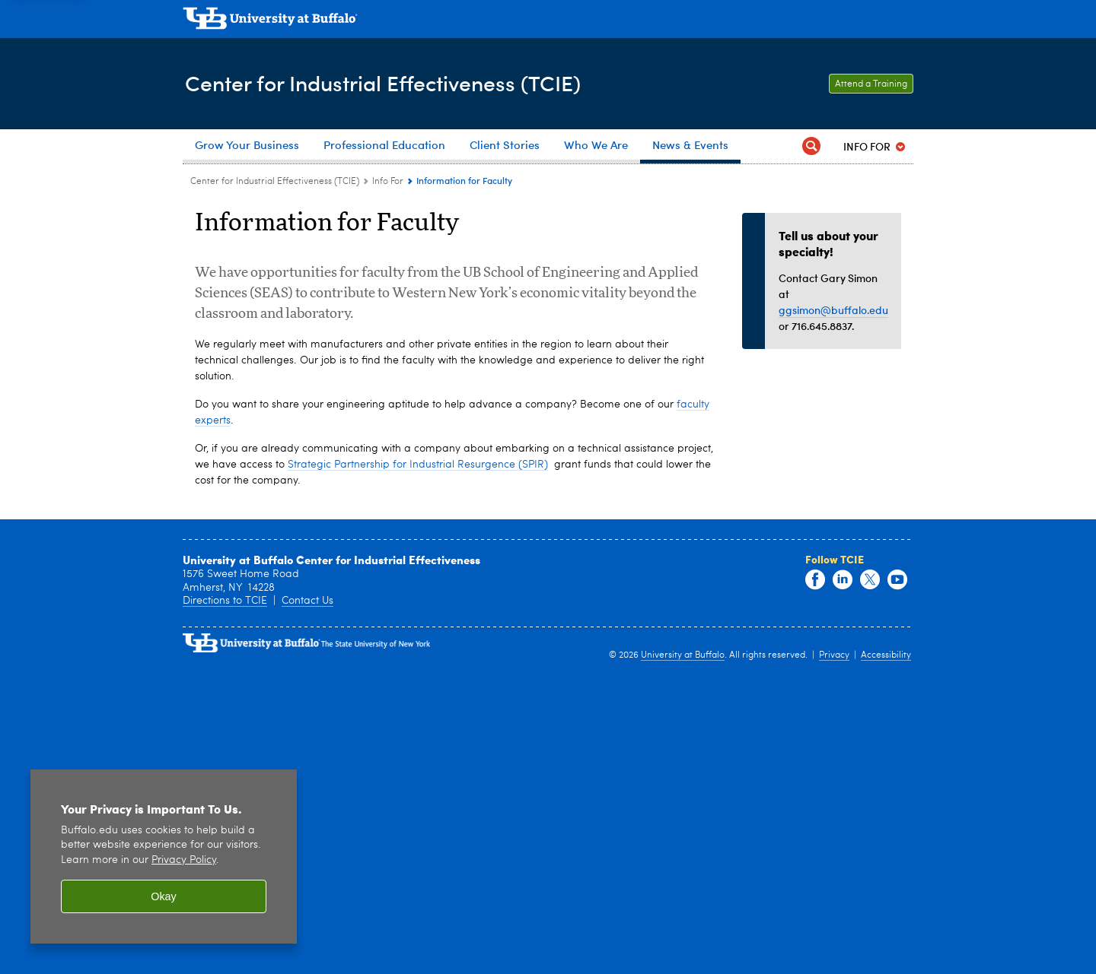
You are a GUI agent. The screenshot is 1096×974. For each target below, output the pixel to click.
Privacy (834, 956)
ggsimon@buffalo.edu (833, 310)
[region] (163, 856)
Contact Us (307, 901)
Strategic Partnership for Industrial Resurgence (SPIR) (418, 765)
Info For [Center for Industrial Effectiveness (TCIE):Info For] (387, 181)
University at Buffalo (683, 956)
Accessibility (886, 956)
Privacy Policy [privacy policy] (183, 860)
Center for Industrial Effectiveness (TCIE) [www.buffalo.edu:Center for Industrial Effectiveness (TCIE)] (274, 181)
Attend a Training (871, 84)
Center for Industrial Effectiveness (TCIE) (392, 83)
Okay (164, 896)
